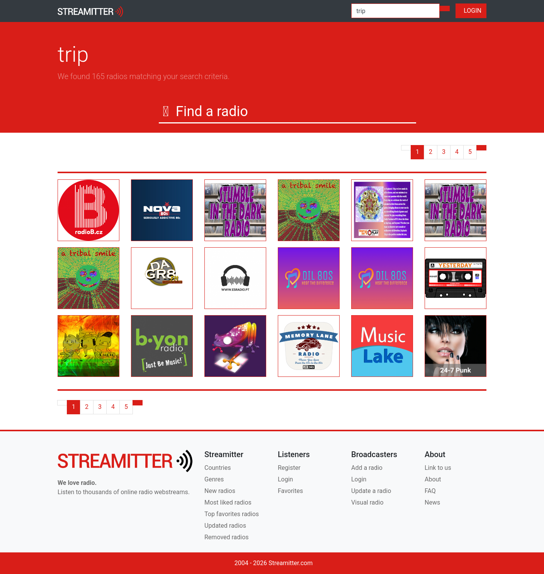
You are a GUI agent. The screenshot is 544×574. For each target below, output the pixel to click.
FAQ (430, 491)
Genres (214, 479)
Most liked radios (228, 502)
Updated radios (225, 525)
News (432, 502)
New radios (219, 491)
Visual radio (367, 502)
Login (285, 479)
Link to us (438, 467)
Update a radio (371, 491)
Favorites (290, 491)
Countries (217, 467)
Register (289, 467)
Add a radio (366, 467)
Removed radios (226, 537)
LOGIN (471, 10)
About (433, 479)
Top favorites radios (231, 514)
